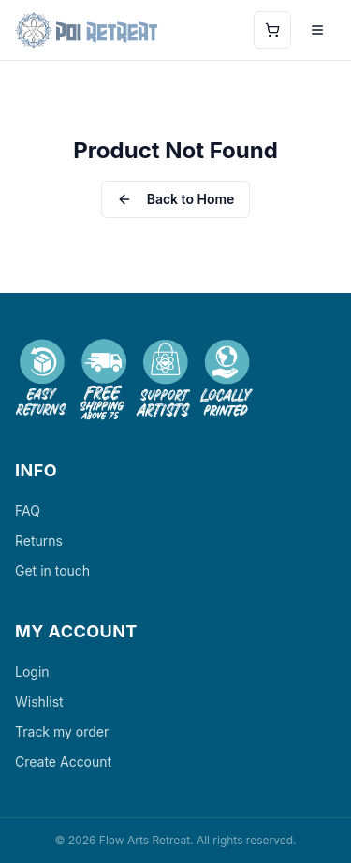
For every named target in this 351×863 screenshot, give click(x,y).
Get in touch (52, 570)
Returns (39, 541)
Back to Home (176, 199)
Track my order (62, 731)
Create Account (63, 761)
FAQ (27, 511)
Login (32, 672)
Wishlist (39, 701)
